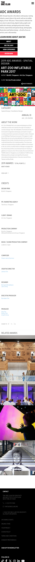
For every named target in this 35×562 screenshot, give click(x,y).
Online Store (5, 524)
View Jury (4, 173)
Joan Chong (4, 286)
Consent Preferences (8, 540)
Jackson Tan (4, 271)
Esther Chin (4, 313)
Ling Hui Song (5, 315)
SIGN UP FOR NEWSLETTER (10, 548)
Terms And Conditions (9, 536)
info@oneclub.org (11, 506)
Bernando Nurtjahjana (7, 285)
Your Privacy (5, 528)
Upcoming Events (7, 520)
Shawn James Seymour (7, 258)
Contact (6, 491)
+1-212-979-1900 (10, 503)
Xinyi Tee (3, 311)
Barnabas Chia (5, 298)
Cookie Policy (6, 532)
